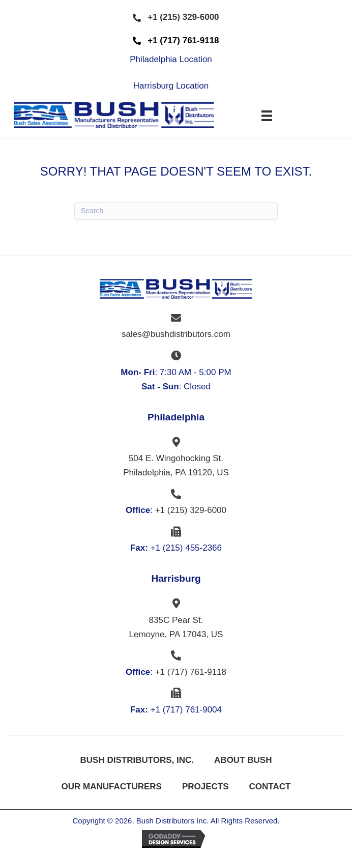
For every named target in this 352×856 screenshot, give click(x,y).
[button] (176, 17)
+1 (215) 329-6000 (190, 510)
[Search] (176, 211)
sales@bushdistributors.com (176, 334)
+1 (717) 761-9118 (190, 672)
